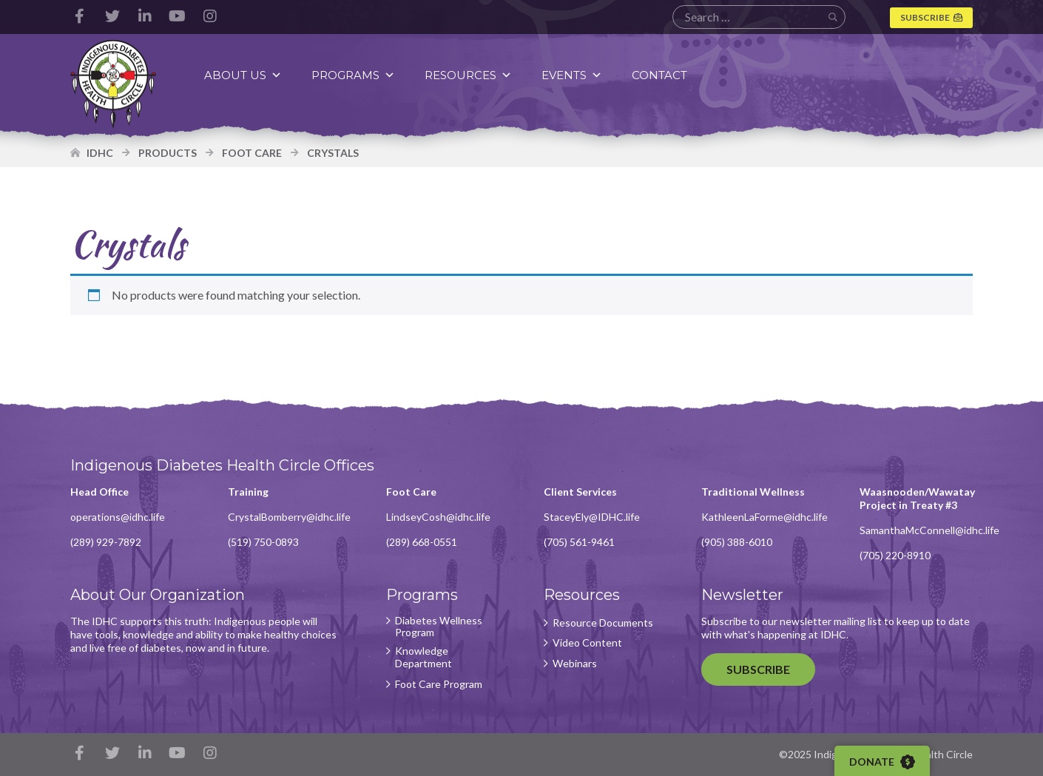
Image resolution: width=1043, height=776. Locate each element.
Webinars (575, 663)
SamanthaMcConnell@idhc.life (929, 530)
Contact (659, 75)
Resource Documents (603, 623)
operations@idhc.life (117, 516)
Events (571, 75)
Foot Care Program (438, 684)
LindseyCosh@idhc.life (438, 516)
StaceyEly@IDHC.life (592, 516)
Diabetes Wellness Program (438, 627)
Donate (882, 762)
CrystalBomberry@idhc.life (289, 516)
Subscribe (925, 17)
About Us (243, 75)
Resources (468, 75)
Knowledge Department (423, 657)
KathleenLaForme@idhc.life (764, 516)
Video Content (587, 643)
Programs (353, 75)
